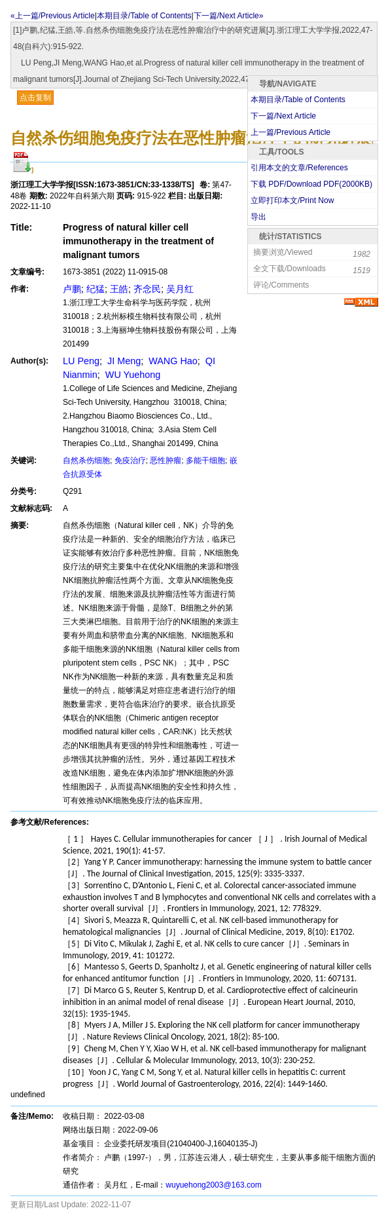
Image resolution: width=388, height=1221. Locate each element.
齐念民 (147, 289)
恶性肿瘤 (165, 460)
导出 (258, 216)
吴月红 (180, 289)
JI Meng (123, 361)
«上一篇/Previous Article (52, 15)
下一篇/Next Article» (229, 15)
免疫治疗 (130, 460)
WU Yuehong (132, 374)
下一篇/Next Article (283, 116)
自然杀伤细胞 (86, 460)
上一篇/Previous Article (290, 132)
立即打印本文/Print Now (292, 200)
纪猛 (95, 289)
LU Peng (81, 361)
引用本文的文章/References (299, 167)
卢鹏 (72, 289)
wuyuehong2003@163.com (213, 1185)
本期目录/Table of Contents (144, 15)
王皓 (119, 289)
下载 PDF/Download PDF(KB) (311, 184)
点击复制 (35, 97)
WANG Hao (172, 361)
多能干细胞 (205, 460)
